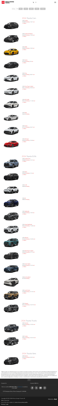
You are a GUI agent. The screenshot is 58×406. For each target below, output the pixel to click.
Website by (52, 399)
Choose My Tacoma (46, 324)
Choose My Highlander (46, 212)
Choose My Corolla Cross (46, 160)
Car (26, 8)
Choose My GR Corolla (46, 100)
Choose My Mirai (46, 114)
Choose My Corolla (46, 21)
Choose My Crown (46, 127)
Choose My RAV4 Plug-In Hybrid (46, 252)
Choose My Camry (46, 61)
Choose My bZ (46, 199)
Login (7, 404)
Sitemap (3, 404)
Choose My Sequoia (46, 304)
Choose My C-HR (46, 186)
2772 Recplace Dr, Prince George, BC (45, 2)
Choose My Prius (46, 74)
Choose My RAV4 (46, 173)
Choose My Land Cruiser (46, 291)
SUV (31, 8)
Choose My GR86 (46, 48)
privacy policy (24, 402)
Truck (43, 8)
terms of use (18, 402)
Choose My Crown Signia (46, 265)
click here (20, 386)
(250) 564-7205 (28, 2)
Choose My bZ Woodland (46, 278)
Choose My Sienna (46, 357)
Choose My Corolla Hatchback (46, 35)
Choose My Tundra (46, 337)
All (20, 8)
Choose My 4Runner (46, 238)
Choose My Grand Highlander (46, 225)
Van (37, 8)
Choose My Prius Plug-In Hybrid (46, 87)
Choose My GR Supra (46, 140)
